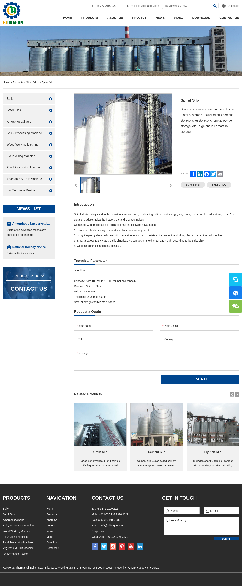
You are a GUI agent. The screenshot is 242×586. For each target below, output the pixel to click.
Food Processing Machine (24, 167)
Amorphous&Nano (19, 121)
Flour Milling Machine (21, 156)
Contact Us (29, 288)
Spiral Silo (47, 82)
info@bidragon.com (147, 5)
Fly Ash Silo (212, 452)
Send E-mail (193, 184)
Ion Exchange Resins (21, 190)
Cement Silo (156, 452)
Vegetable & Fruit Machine (24, 178)
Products (89, 17)
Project (139, 17)
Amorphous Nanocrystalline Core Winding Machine (48, 223)
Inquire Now (219, 184)
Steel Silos (32, 82)
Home (67, 17)
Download (201, 17)
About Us (115, 17)
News (160, 17)
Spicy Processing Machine (24, 133)
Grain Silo (100, 452)
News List (29, 208)
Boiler (10, 98)
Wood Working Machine (22, 144)
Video (178, 17)
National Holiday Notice (29, 247)
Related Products (88, 394)
